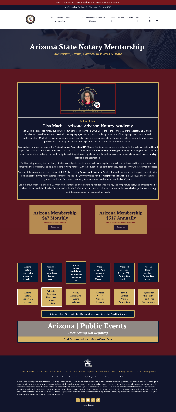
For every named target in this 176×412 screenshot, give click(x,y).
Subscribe (30, 373)
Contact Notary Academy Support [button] (100, 298)
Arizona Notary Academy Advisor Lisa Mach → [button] (148, 274)
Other (138, 20)
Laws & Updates (42, 373)
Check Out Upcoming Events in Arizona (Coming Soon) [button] (88, 340)
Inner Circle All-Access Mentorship (60, 20)
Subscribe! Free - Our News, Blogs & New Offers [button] (51, 298)
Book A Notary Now (102, 373)
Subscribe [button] (49, 226)
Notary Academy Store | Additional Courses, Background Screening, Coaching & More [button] (88, 315)
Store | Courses (117, 20)
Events (130, 20)
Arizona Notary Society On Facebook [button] (28, 298)
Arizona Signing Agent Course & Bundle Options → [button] (100, 274)
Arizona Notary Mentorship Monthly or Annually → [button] (27, 274)
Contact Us (67, 373)
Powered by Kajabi (88, 406)
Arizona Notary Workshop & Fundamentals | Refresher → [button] (76, 274)
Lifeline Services (56, 373)
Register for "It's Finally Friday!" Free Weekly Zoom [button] (148, 298)
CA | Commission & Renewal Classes (93, 20)
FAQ (75, 373)
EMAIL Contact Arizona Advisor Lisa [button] (124, 298)
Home (23, 373)
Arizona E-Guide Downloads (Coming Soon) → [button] (52, 274)
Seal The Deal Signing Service (146, 373)
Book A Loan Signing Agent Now (122, 373)
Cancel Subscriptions (86, 373)
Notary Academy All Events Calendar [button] (75, 298)
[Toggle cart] (157, 20)
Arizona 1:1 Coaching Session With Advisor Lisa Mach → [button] (124, 274)
